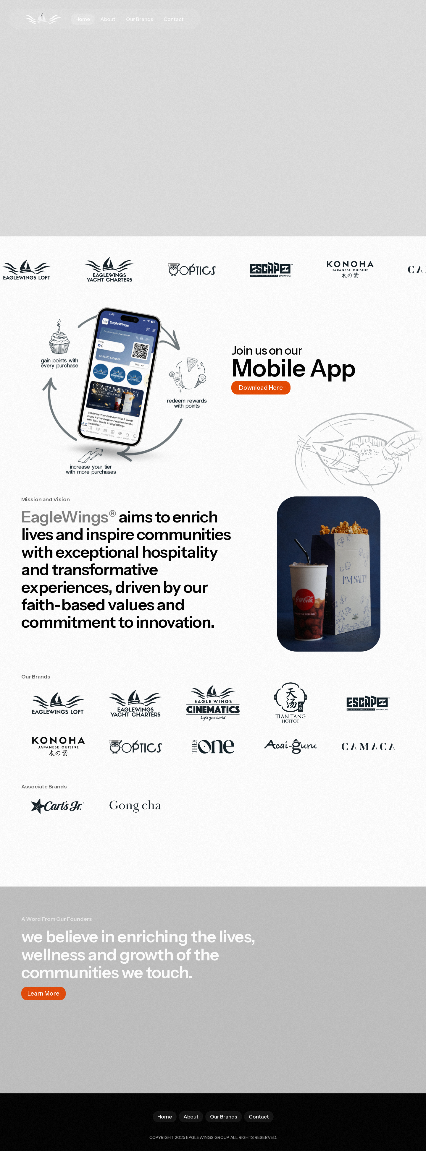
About (107, 19)
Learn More (43, 993)
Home (82, 19)
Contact (174, 19)
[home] (38, 19)
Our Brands (139, 19)
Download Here (261, 387)
